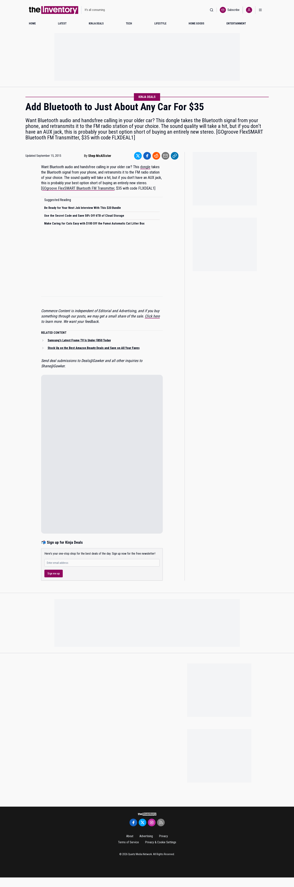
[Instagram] (152, 822)
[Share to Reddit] (156, 156)
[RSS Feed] (161, 822)
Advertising (146, 836)
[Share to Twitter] (138, 156)
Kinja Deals (147, 97)
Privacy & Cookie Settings (160, 842)
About (129, 836)
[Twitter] (142, 822)
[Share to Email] (165, 156)
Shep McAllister (99, 156)
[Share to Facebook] (147, 156)
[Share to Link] (174, 156)
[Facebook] (133, 822)
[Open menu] (260, 10)
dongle (145, 167)
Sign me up (53, 573)
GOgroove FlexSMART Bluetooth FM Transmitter (78, 188)
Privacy (163, 836)
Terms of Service (128, 842)
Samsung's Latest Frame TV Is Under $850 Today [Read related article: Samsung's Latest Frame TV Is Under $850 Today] (79, 340)
